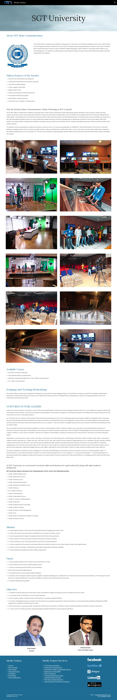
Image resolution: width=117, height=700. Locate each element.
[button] (115, 2)
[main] (58, 18)
